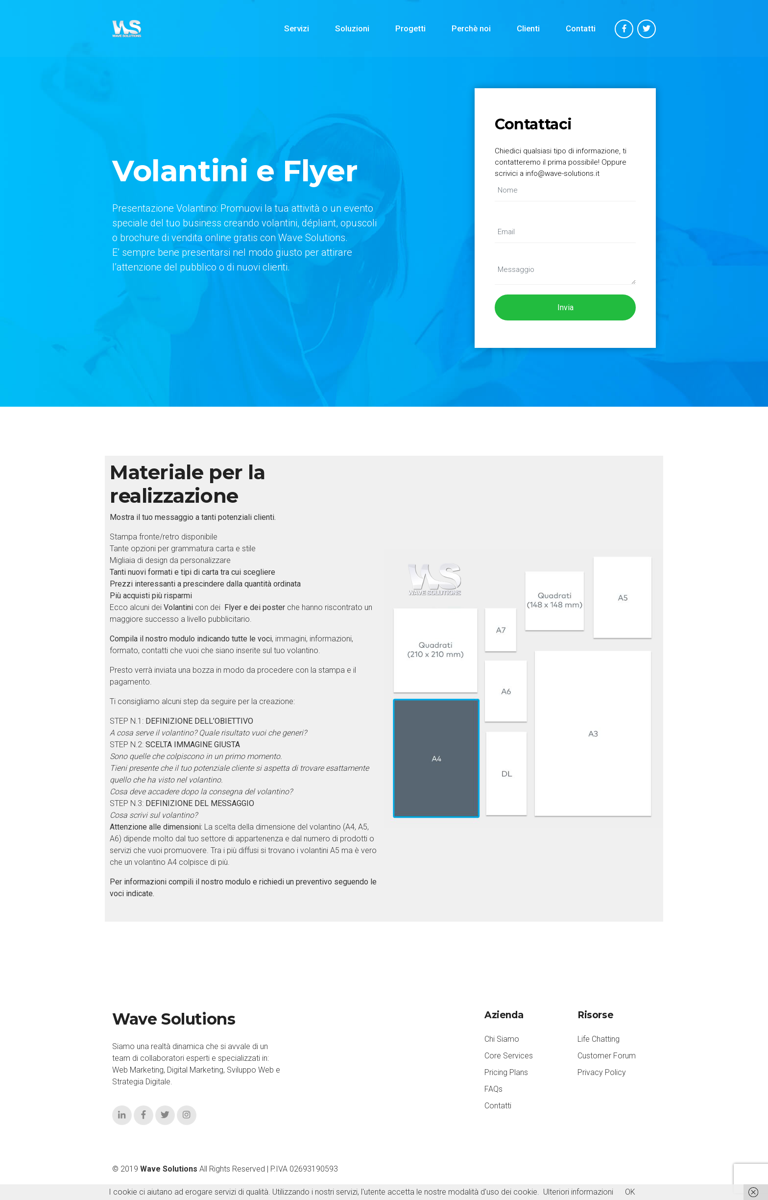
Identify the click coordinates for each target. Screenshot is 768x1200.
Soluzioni (352, 28)
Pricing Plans (506, 1072)
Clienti (528, 28)
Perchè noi (471, 28)
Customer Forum (606, 1055)
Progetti (410, 28)
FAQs (493, 1089)
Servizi (296, 28)
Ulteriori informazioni (578, 1192)
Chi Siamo (501, 1039)
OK (630, 1192)
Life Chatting (598, 1039)
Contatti (581, 28)
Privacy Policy (601, 1072)
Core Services (508, 1055)
